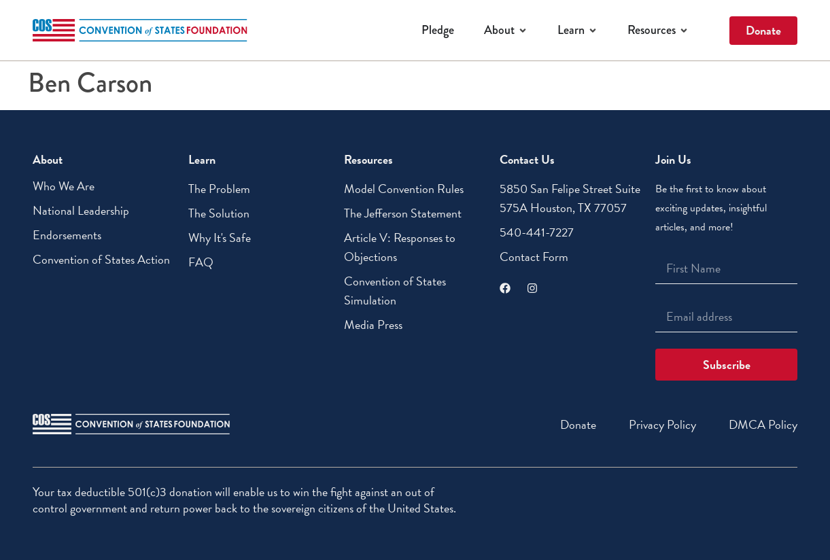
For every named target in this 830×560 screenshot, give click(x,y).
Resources (368, 159)
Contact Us (527, 159)
